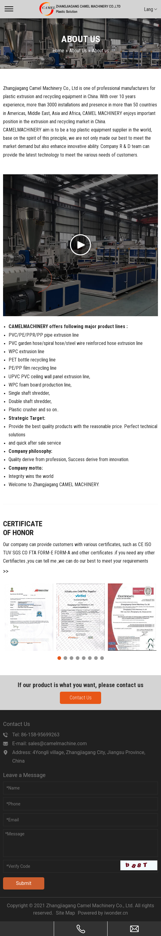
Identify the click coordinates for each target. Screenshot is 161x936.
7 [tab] (96, 658)
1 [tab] (59, 658)
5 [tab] (84, 658)
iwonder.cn (116, 913)
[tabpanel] (29, 617)
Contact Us (81, 698)
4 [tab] (77, 658)
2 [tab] (65, 658)
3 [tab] (71, 658)
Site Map (65, 913)
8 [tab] (102, 658)
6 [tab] (90, 658)
